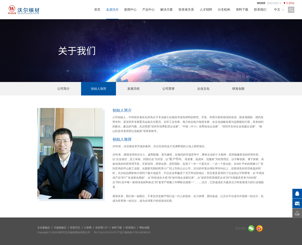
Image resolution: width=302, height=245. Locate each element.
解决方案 (166, 9)
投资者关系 (186, 9)
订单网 (87, 227)
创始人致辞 (98, 88)
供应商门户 (101, 227)
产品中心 (148, 9)
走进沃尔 (112, 9)
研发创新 (238, 88)
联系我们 (260, 9)
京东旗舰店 (43, 227)
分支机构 (224, 9)
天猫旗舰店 (60, 227)
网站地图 (144, 227)
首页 (97, 9)
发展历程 (133, 88)
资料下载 (242, 9)
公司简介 (63, 88)
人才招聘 (206, 9)
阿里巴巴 (75, 227)
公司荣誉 (168, 88)
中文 (277, 9)
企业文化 (203, 88)
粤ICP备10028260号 (105, 232)
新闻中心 (130, 9)
